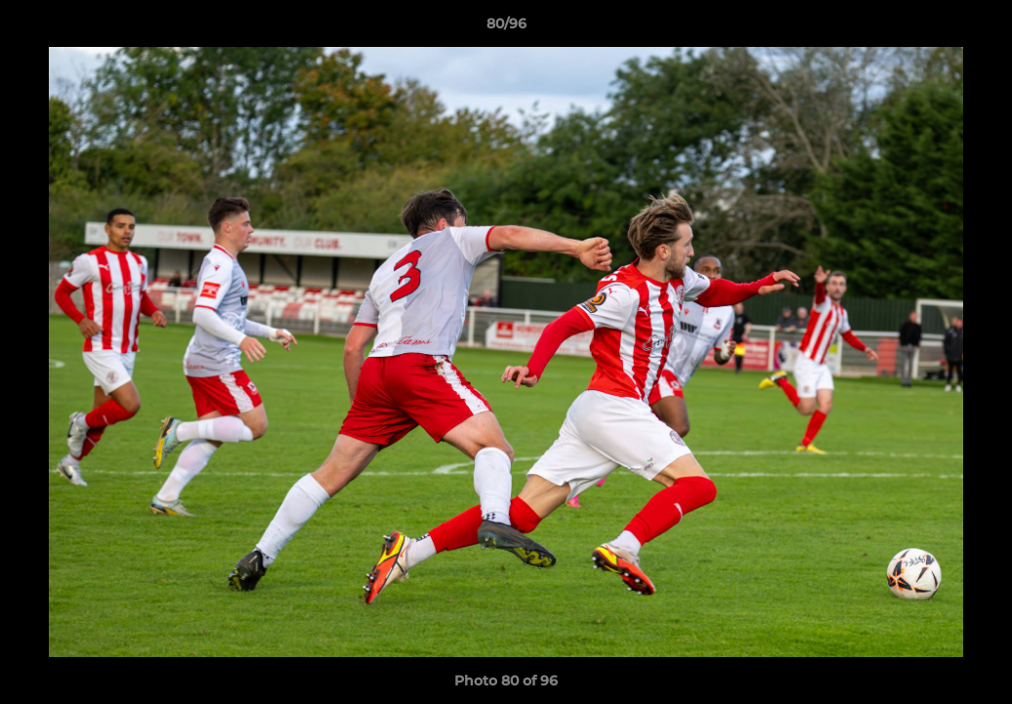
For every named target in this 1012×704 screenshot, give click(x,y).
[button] (977, 28)
